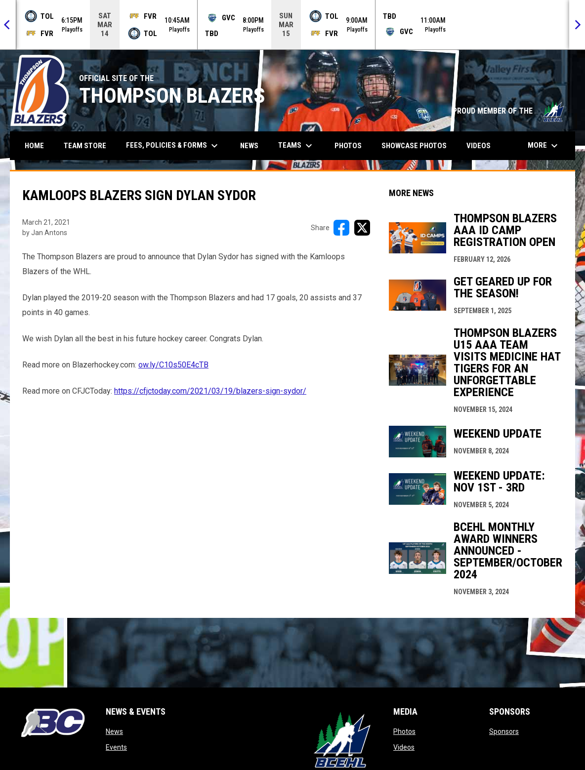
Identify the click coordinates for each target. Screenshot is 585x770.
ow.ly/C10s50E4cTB (173, 364)
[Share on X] (362, 228)
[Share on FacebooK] (341, 228)
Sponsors (504, 731)
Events (116, 747)
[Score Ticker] (292, 24)
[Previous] (8, 24)
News (114, 731)
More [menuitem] (544, 146)
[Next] (577, 24)
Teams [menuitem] (296, 146)
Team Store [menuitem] (89, 145)
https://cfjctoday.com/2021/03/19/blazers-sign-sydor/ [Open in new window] (210, 391)
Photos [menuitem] (348, 145)
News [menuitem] (249, 145)
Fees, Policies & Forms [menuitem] (173, 146)
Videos (404, 747)
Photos (404, 731)
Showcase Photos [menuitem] (417, 145)
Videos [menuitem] (478, 145)
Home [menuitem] (34, 145)
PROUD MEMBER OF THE (509, 111)
